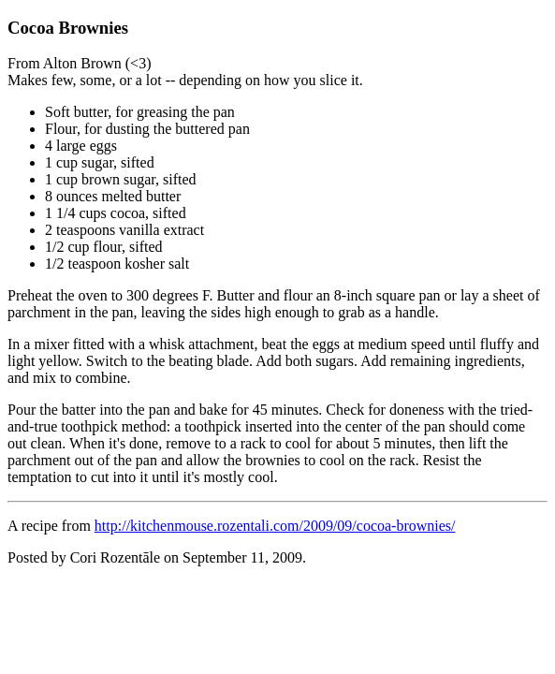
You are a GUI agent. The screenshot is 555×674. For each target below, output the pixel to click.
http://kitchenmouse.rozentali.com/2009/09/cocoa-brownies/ (275, 526)
